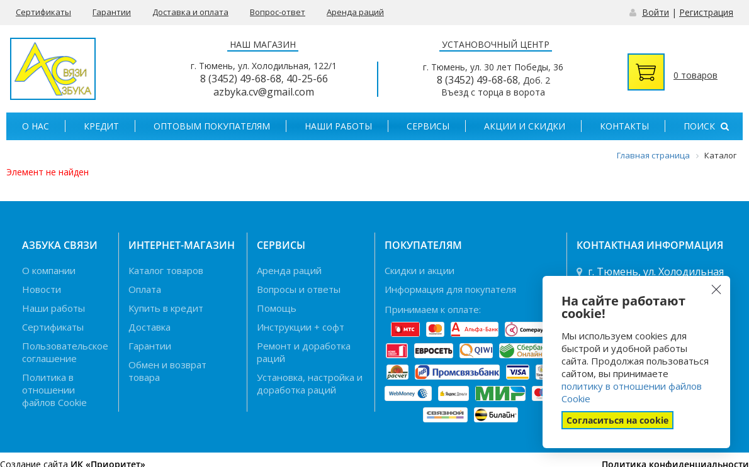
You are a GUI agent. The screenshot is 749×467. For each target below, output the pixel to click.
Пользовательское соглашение (65, 352)
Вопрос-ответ (277, 12)
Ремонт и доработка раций (304, 352)
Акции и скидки (524, 126)
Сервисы (428, 126)
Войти (655, 12)
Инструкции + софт (300, 327)
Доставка (149, 327)
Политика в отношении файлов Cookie (54, 390)
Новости (41, 289)
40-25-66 (307, 78)
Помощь (276, 308)
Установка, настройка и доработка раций (310, 383)
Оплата (144, 289)
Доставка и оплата (190, 12)
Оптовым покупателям (212, 126)
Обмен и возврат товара (167, 370)
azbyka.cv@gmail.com (263, 92)
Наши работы (338, 126)
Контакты (624, 126)
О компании (49, 270)
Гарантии (112, 12)
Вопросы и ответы (299, 289)
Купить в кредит (165, 308)
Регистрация (706, 12)
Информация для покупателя (450, 289)
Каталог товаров (165, 270)
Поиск (706, 126)
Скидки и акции (419, 270)
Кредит (101, 126)
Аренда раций (355, 12)
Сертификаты (43, 12)
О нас (35, 126)
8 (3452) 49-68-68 (240, 78)
